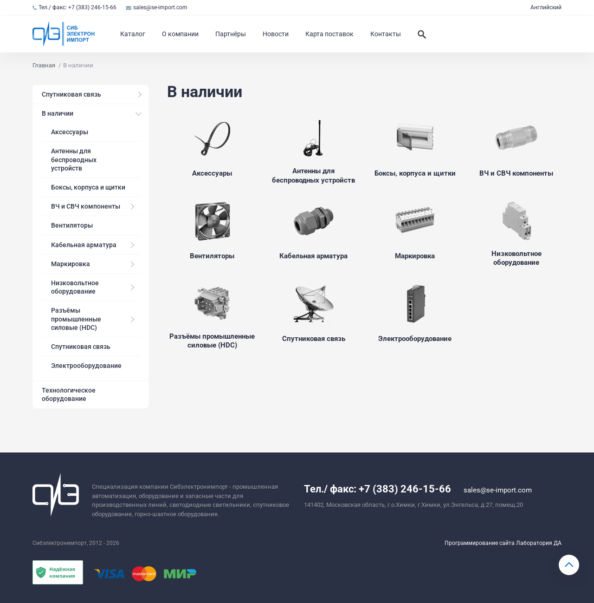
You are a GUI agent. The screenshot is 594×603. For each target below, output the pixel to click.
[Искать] (422, 34)
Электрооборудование (86, 365)
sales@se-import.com (156, 7)
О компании (180, 34)
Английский (546, 7)
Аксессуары (69, 132)
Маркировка (70, 264)
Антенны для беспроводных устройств (74, 159)
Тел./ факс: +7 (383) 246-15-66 (74, 7)
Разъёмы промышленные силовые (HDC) (76, 319)
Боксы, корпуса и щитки (88, 187)
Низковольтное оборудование (75, 287)
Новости (276, 34)
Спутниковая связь (71, 94)
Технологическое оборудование (69, 394)
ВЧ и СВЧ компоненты (85, 206)
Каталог (132, 34)
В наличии (57, 113)
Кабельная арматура (83, 245)
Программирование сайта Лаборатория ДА (503, 543)
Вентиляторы (72, 225)
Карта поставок (329, 34)
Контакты (385, 34)
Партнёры (230, 34)
